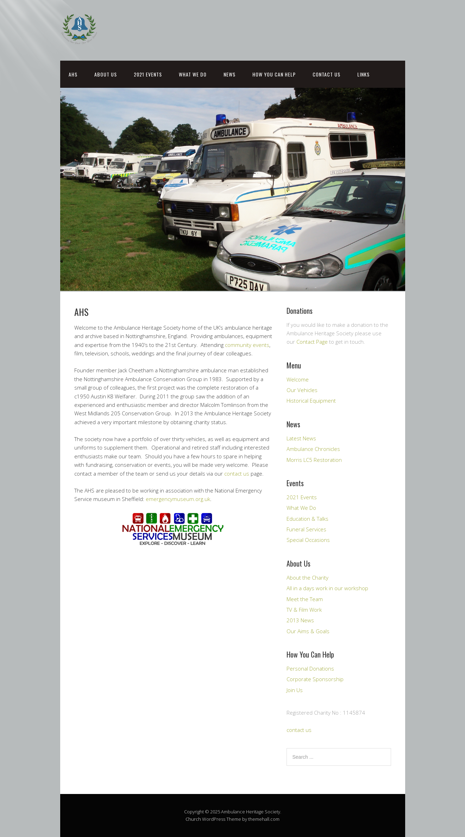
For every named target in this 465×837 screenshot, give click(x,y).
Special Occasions (308, 539)
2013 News (300, 620)
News (229, 74)
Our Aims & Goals (308, 631)
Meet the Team (305, 599)
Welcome (298, 379)
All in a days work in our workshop (327, 588)
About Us (105, 74)
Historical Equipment (311, 400)
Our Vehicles (302, 389)
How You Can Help (274, 74)
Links (363, 74)
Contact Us (326, 74)
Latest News (301, 438)
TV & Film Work (304, 609)
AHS (73, 74)
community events (247, 344)
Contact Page (312, 341)
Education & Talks (307, 518)
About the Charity (307, 577)
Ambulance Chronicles (313, 448)
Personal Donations (310, 668)
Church (193, 819)
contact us (236, 473)
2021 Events (148, 74)
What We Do (193, 74)
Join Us (295, 690)
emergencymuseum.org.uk (178, 498)
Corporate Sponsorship (315, 679)
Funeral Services (306, 529)
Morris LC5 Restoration (314, 459)
